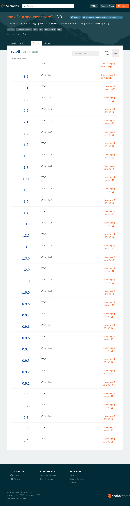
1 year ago (109, 86)
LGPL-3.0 (106, 66)
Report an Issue (46, 479)
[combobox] (85, 53)
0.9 (26, 394)
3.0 (26, 99)
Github (14, 475)
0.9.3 (26, 360)
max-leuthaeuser (23, 16)
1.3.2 (26, 235)
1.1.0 (26, 281)
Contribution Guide (48, 475)
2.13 (50, 109)
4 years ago (109, 97)
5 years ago (109, 109)
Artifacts (24, 43)
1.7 (26, 167)
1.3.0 (26, 258)
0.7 (26, 406)
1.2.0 (26, 269)
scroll (48, 16)
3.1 (26, 87)
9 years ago (109, 245)
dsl (41, 29)
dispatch (11, 29)
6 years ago (109, 132)
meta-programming (24, 29)
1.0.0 (26, 292)
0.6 (26, 417)
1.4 (26, 212)
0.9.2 (26, 372)
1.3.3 (26, 224)
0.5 (26, 428)
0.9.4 (26, 349)
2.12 (50, 143)
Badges (47, 43)
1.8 (26, 156)
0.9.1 (26, 383)
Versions (36, 43)
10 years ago (109, 313)
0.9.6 (26, 326)
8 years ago (109, 200)
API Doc (94, 6)
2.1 (26, 121)
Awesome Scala (107, 6)
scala (59, 29)
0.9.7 (26, 315)
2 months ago (108, 63)
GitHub (75, 17)
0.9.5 (26, 338)
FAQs (72, 475)
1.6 (26, 190)
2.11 (50, 302)
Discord (15, 479)
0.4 (26, 440)
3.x (24, 34)
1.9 (26, 144)
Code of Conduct (77, 479)
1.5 (26, 201)
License (73, 482)
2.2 (26, 110)
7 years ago (109, 143)
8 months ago (108, 75)
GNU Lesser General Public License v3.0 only (102, 17)
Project (12, 43)
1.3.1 (26, 246)
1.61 (26, 178)
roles (35, 29)
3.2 (26, 76)
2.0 (26, 133)
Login (122, 6)
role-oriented (50, 29)
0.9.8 (26, 303)
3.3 (26, 65)
